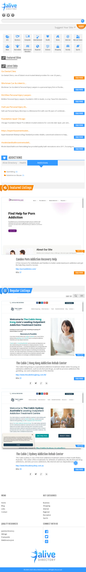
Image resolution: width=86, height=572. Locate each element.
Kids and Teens (77, 37)
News (7, 47)
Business (17, 37)
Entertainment (37, 37)
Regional (37, 47)
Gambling (10, 172)
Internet (67, 37)
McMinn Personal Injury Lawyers (16, 95)
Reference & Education (27, 48)
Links (3, 509)
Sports (77, 47)
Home (57, 37)
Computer (27, 37)
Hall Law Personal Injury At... (14, 107)
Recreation (17, 47)
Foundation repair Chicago (13, 118)
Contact (4, 512)
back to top (76, 463)
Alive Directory (10, 163)
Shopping (57, 47)
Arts (7, 37)
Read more (79, 78)
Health (47, 37)
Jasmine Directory (7, 531)
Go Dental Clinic (8, 71)
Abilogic (4, 534)
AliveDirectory (12, 8)
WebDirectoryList (7, 540)
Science (47, 47)
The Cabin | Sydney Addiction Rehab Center (39, 454)
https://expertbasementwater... (15, 130)
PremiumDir (5, 537)
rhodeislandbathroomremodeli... (15, 142)
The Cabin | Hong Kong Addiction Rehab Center (41, 363)
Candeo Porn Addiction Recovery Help (36, 259)
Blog (3, 506)
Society (67, 47)
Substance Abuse (14, 175)
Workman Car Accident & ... (13, 83)
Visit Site (80, 251)
